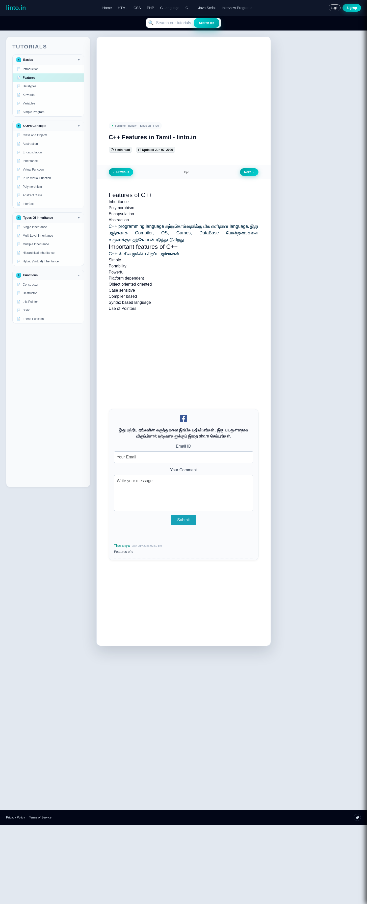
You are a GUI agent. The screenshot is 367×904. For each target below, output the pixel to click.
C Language (169, 8)
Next (249, 172)
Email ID (183, 446)
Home (107, 8)
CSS (137, 8)
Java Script (207, 8)
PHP (150, 8)
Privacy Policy (15, 817)
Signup (352, 8)
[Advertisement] (48, 405)
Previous (121, 172)
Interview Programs (237, 8)
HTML (122, 8)
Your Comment (183, 470)
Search (206, 23)
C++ (189, 8)
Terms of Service (40, 817)
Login (334, 8)
